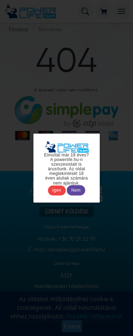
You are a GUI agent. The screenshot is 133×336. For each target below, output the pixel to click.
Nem (76, 190)
